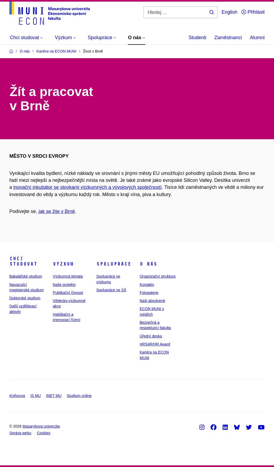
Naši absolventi (152, 301)
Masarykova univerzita (41, 426)
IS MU (35, 396)
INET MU (53, 396)
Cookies (44, 433)
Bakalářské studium (25, 276)
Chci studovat (23, 261)
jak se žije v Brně (57, 211)
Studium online (79, 396)
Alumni (257, 37)
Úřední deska (151, 336)
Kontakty (147, 284)
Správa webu (20, 433)
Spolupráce (113, 264)
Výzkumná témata (68, 276)
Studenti (197, 37)
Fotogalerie (149, 293)
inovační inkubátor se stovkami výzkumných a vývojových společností (87, 187)
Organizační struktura (158, 276)
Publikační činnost (68, 293)
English (229, 12)
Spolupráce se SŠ (111, 290)
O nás (148, 264)
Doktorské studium (24, 298)
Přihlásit (253, 12)
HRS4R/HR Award (155, 344)
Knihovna (17, 396)
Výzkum (63, 264)
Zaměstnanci (228, 37)
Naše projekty (64, 284)
